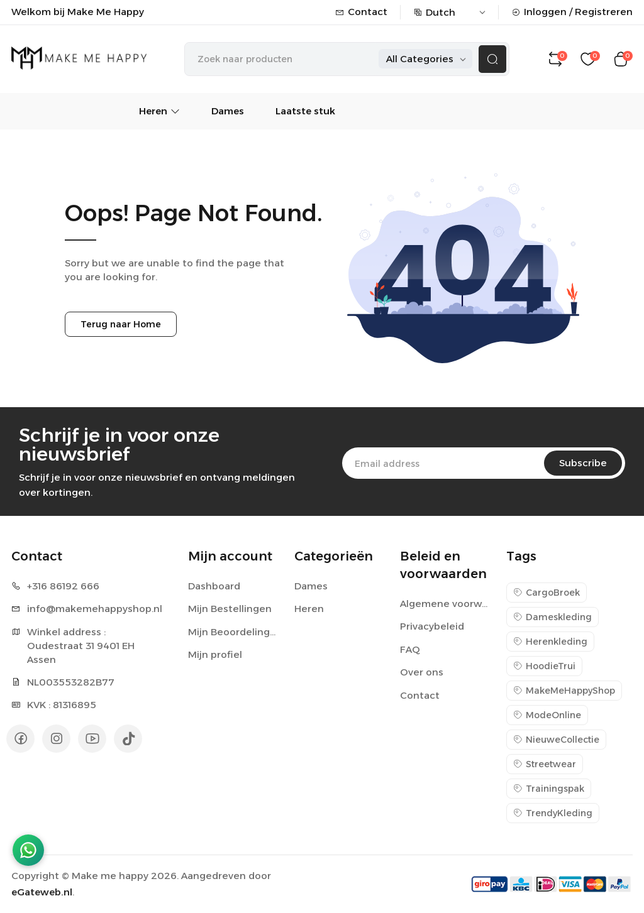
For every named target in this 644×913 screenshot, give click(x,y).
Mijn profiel (215, 654)
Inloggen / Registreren (572, 12)
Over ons (421, 672)
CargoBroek (546, 592)
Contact (361, 12)
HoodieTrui (544, 666)
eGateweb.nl (41, 892)
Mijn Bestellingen (230, 609)
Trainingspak (548, 788)
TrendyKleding (552, 813)
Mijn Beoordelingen (233, 632)
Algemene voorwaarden (445, 604)
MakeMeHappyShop (564, 690)
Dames (227, 111)
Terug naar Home (120, 324)
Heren (159, 111)
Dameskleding (552, 617)
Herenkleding (550, 641)
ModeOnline (547, 715)
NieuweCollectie (556, 739)
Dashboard (214, 586)
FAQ (410, 649)
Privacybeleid (432, 626)
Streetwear (544, 764)
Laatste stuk (305, 111)
